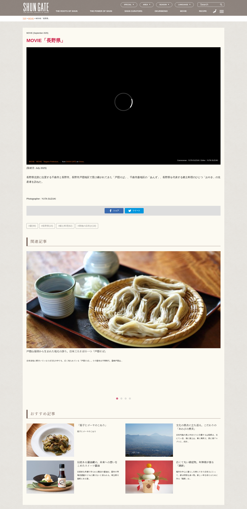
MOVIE (183, 11)
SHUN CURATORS (133, 11)
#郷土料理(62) (65, 226)
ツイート (134, 210)
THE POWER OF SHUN (101, 11)
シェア (114, 210)
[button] (117, 398)
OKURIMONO (161, 11)
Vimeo (81, 162)
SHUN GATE (71, 162)
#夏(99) (32, 226)
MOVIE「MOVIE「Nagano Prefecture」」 (45, 162)
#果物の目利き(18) (87, 226)
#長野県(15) (47, 226)
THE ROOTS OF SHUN (67, 11)
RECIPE (203, 11)
